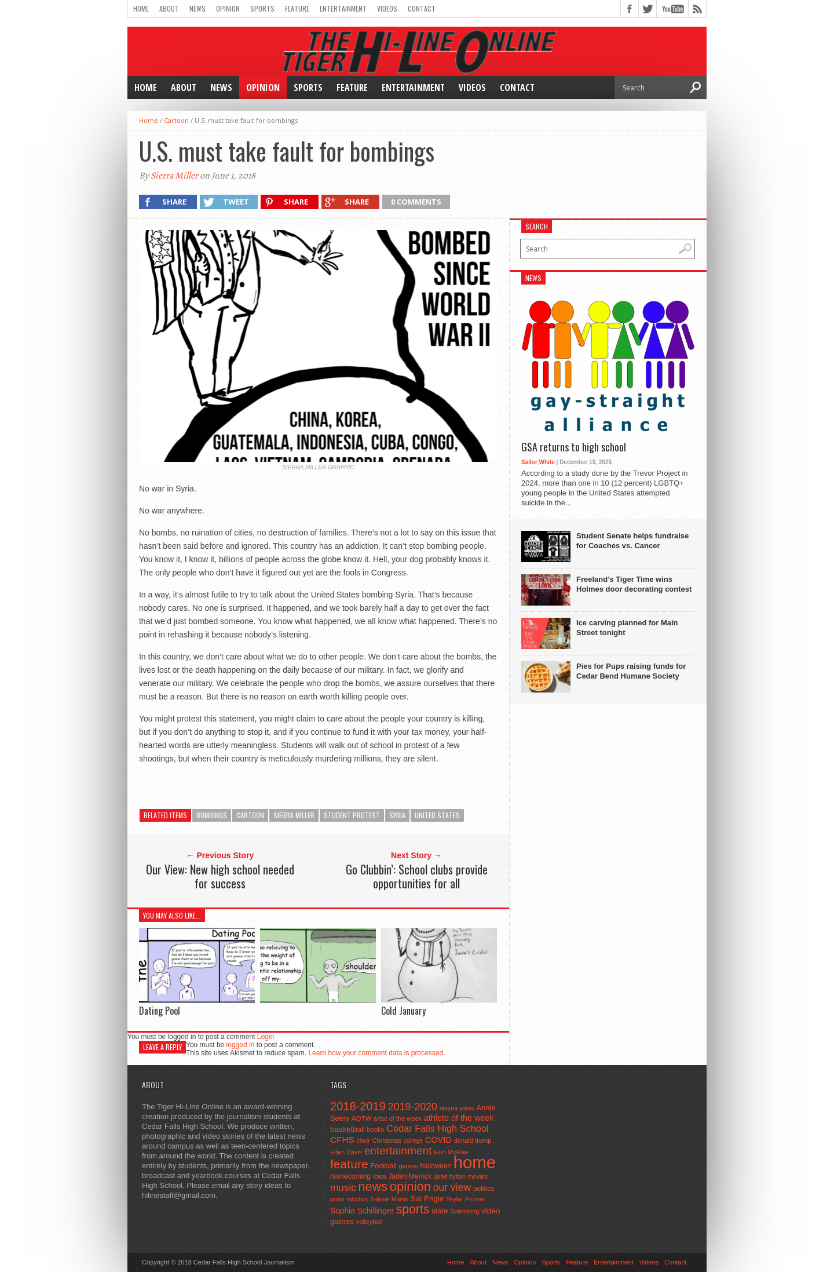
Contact (422, 8)
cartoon (250, 815)
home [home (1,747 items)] (474, 1162)
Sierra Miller (174, 175)
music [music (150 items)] (343, 1187)
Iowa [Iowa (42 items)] (379, 1176)
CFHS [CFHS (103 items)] (342, 1140)
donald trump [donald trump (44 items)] (473, 1140)
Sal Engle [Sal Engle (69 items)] (427, 1198)
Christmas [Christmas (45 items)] (386, 1140)
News (197, 8)
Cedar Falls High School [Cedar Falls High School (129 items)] (437, 1128)
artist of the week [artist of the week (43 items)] (398, 1118)
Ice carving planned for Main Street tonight (627, 627)
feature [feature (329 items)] (349, 1164)
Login (265, 1037)
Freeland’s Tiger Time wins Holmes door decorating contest (634, 584)
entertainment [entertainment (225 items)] (398, 1151)
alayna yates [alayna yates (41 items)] (457, 1108)
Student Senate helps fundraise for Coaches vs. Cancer (632, 540)
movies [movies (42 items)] (478, 1176)
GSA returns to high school (573, 447)
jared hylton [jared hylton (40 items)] (450, 1176)
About (169, 8)
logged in (240, 1045)
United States (437, 815)
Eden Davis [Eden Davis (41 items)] (346, 1152)
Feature (297, 8)
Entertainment (343, 8)
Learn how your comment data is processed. (376, 1053)
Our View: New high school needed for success (220, 876)
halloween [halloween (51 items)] (436, 1166)
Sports (262, 8)
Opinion (228, 8)
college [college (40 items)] (413, 1140)
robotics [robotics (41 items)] (357, 1199)
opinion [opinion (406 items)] (410, 1186)
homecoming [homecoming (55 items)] (350, 1176)
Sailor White (538, 462)
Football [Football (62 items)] (383, 1165)
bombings (211, 815)
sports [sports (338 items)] (413, 1209)
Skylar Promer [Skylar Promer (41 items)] (465, 1199)
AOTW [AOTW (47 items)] (361, 1118)
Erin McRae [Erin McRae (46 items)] (451, 1152)
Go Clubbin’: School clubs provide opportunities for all (417, 876)
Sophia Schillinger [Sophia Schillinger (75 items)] (362, 1211)
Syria (397, 815)
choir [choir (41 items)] (363, 1140)
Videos (387, 8)
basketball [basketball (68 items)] (347, 1129)
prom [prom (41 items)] (337, 1199)
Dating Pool (159, 1011)
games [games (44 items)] (408, 1165)
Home (141, 8)
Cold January (403, 1011)
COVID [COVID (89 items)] (438, 1140)
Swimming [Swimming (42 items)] (464, 1211)
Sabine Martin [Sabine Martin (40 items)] (389, 1199)
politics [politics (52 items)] (483, 1188)
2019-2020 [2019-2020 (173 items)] (412, 1107)
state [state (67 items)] (439, 1211)
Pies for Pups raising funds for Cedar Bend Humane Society (631, 671)
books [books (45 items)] (376, 1129)
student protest (352, 815)
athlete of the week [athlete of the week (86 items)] (459, 1117)
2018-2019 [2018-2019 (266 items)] (358, 1106)
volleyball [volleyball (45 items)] (369, 1221)
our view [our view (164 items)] (452, 1187)
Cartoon (176, 120)
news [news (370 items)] (373, 1186)
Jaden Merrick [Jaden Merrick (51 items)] (409, 1176)
